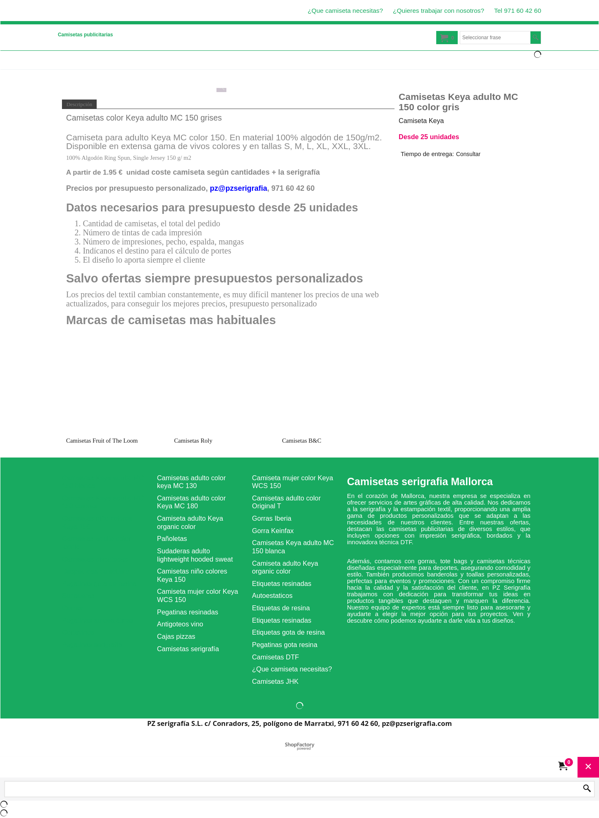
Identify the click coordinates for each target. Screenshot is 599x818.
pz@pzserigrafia (238, 188)
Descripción (79, 104)
